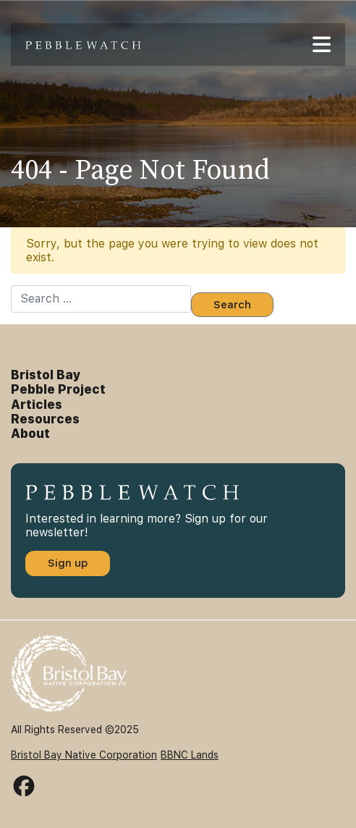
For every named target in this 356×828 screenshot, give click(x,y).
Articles (36, 404)
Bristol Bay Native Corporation (84, 755)
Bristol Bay (46, 375)
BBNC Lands (190, 755)
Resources (45, 419)
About (30, 433)
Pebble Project (58, 389)
